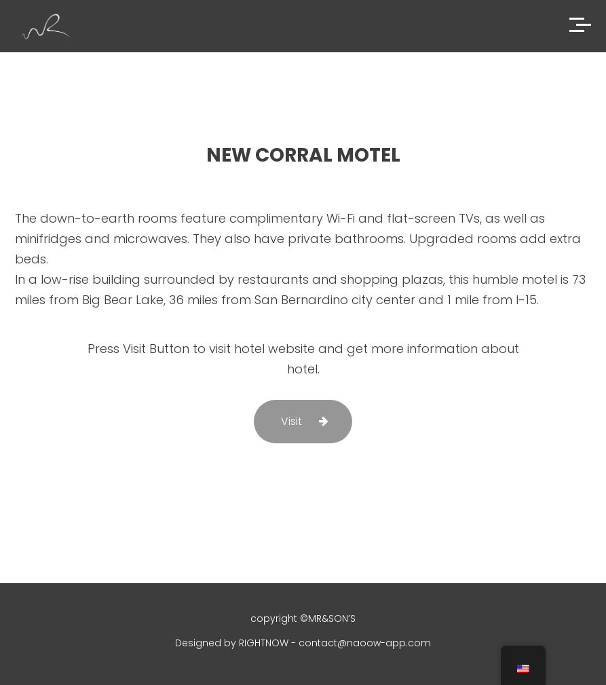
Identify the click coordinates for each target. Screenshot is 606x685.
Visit (291, 421)
